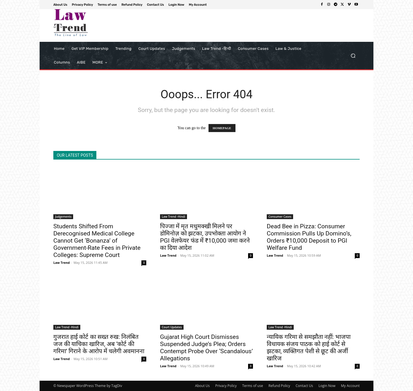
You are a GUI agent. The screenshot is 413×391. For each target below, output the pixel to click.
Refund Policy (279, 385)
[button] (353, 55)
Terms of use (252, 385)
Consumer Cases (279, 217)
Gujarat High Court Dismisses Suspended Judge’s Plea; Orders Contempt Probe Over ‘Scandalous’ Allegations (206, 347)
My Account (350, 385)
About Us (202, 385)
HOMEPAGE (222, 128)
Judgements (63, 217)
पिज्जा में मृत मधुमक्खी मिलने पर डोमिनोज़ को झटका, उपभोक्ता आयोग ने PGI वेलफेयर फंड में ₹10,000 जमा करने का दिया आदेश (205, 237)
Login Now (327, 385)
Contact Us (304, 385)
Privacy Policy (226, 385)
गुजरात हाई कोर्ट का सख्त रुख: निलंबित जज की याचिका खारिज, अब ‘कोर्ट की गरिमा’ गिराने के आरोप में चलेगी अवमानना (98, 344)
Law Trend (61, 262)
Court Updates (172, 327)
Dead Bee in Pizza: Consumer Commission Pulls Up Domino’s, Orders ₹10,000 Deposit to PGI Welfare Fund (309, 237)
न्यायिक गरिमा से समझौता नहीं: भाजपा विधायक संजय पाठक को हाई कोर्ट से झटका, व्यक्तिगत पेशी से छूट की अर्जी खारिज (308, 347)
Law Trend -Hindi (173, 217)
